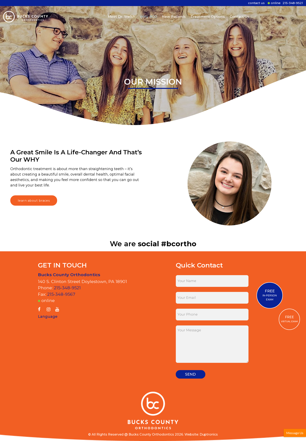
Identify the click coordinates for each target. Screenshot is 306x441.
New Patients (174, 15)
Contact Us (239, 15)
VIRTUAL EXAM (289, 319)
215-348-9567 (61, 294)
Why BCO (148, 15)
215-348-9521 (293, 3)
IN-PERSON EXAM (270, 295)
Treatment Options (208, 15)
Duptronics (209, 434)
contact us (256, 3)
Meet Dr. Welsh (121, 15)
